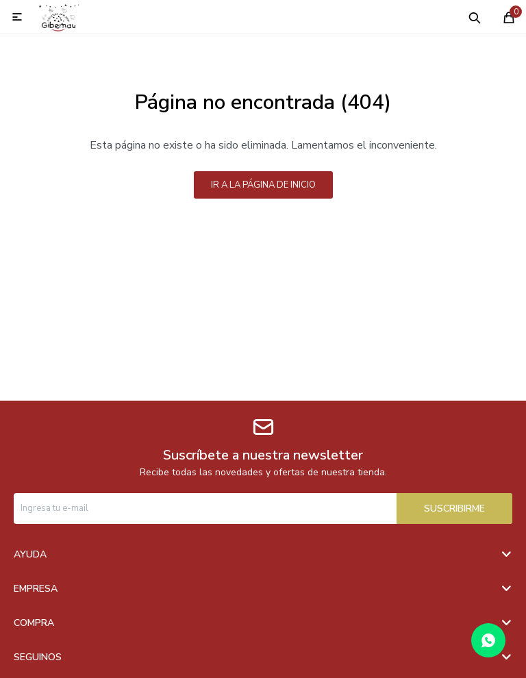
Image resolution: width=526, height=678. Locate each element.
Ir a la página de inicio (263, 185)
